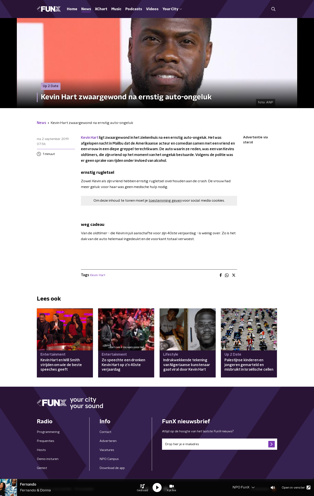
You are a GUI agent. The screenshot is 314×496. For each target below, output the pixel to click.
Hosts (41, 450)
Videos (152, 9)
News (86, 9)
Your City (172, 9)
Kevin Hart (90, 138)
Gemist (42, 468)
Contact (105, 432)
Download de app (112, 468)
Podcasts (133, 9)
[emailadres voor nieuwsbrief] (219, 444)
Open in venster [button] (296, 487)
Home (72, 9)
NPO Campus (109, 459)
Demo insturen (47, 459)
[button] (142, 487)
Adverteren (108, 441)
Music (116, 9)
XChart (101, 9)
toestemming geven (165, 200)
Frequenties (45, 441)
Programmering (48, 432)
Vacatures (107, 450)
